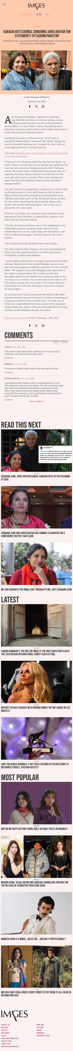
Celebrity (27, 14)
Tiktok (3, 1036)
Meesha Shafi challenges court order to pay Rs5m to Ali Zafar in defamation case (36, 993)
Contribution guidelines (10, 1046)
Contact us (5, 1025)
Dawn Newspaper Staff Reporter (38, 97)
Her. (48, 14)
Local (39, 14)
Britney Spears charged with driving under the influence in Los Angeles (35, 709)
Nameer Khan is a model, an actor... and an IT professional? (33, 939)
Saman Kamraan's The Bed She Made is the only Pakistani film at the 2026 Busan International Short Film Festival (35, 652)
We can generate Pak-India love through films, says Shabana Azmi (36, 589)
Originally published (16, 318)
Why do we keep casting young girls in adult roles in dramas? (34, 829)
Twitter (4, 1030)
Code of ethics (6, 1041)
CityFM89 (39, 1027)
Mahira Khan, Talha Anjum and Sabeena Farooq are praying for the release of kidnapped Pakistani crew (34, 884)
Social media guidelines (10, 1038)
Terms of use (6, 1044)
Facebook (4, 1027)
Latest (56, 342)
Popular (64, 342)
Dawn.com (40, 1025)
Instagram (5, 1033)
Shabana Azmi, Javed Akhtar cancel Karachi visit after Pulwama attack (35, 478)
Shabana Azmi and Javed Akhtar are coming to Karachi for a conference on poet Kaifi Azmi (33, 534)
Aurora (39, 1030)
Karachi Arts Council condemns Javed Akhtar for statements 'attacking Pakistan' (37, 33)
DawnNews (40, 1033)
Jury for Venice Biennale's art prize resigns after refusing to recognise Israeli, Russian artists (35, 765)
